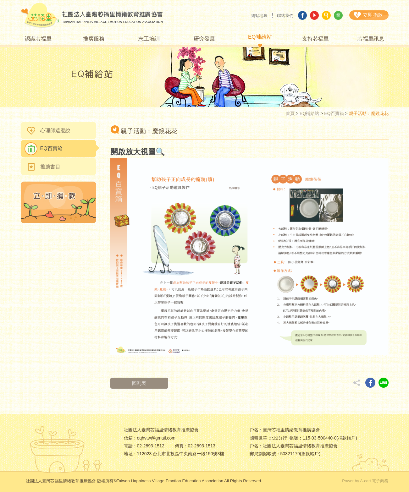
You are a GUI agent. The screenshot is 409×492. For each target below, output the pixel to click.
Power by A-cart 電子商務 (365, 480)
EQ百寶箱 (334, 113)
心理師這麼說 (55, 130)
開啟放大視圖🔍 (137, 151)
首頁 (290, 113)
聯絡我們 (285, 15)
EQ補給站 (309, 113)
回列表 (139, 383)
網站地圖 (259, 15)
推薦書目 (50, 166)
